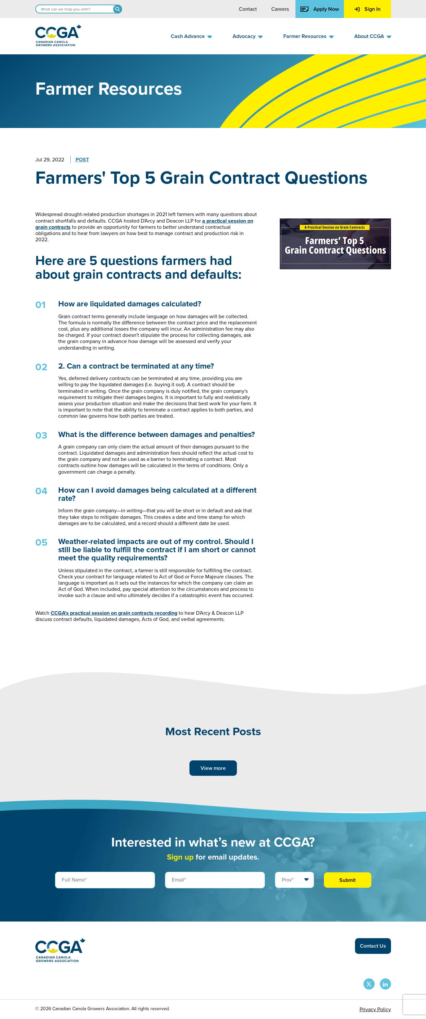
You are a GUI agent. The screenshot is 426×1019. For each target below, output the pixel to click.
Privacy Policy (375, 1009)
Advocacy (244, 36)
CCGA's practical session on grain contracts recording (114, 613)
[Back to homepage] (58, 44)
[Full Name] (105, 880)
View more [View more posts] (213, 768)
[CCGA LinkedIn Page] (385, 984)
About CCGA (369, 36)
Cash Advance (188, 36)
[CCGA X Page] (369, 984)
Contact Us (373, 946)
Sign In (367, 9)
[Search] (117, 9)
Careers (280, 9)
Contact (248, 9)
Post (82, 159)
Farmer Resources (305, 36)
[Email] (215, 880)
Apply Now (319, 9)
